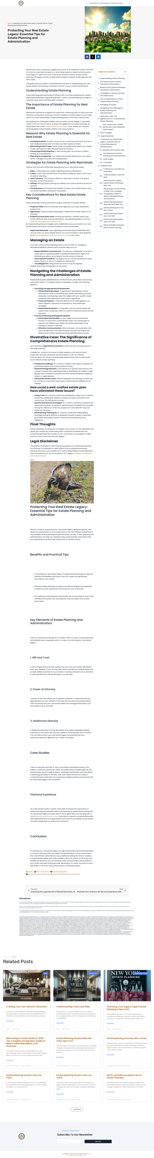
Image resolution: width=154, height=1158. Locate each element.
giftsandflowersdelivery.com (34, 916)
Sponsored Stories (59, 872)
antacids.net (44, 920)
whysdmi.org (115, 923)
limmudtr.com (56, 931)
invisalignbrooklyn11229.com (128, 929)
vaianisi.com (112, 925)
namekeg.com (22, 919)
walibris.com (36, 931)
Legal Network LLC (84, 1154)
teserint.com (52, 930)
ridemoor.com (126, 924)
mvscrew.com (56, 920)
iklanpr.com (105, 918)
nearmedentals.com (29, 929)
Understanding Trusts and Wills (114, 176)
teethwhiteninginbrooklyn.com (50, 928)
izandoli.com (53, 933)
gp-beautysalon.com (41, 926)
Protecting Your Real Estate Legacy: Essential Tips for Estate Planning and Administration (111, 143)
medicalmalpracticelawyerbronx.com (70, 921)
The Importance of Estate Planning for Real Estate (110, 82)
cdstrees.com (129, 934)
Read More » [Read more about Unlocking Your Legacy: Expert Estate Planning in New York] (111, 1023)
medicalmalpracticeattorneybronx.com (123, 920)
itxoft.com (26, 935)
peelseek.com (127, 933)
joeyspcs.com (42, 929)
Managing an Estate (108, 105)
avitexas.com (95, 924)
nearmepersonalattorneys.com (38, 928)
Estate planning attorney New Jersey (114, 209)
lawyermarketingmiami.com (88, 921)
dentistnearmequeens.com (98, 923)
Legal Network (82, 1155)
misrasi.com (87, 920)
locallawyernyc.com (49, 929)
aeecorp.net (21, 916)
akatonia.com (97, 926)
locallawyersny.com (35, 930)
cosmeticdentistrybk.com (54, 918)
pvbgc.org (85, 933)
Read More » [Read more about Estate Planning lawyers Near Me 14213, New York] (60, 1057)
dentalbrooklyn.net (23, 924)
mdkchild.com (54, 916)
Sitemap (70, 1155)
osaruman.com (22, 923)
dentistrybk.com (86, 926)
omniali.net (93, 919)
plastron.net (48, 923)
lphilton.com (128, 921)
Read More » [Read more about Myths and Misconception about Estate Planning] (111, 1092)
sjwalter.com (130, 923)
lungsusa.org (62, 931)
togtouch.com (89, 925)
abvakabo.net (94, 916)
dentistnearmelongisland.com (62, 928)
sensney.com (77, 918)
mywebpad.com (50, 920)
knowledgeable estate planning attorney (52, 235)
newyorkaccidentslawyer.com (76, 931)
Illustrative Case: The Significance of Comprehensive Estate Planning (112, 118)
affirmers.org (79, 933)
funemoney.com (41, 933)
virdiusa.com (60, 921)
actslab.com (100, 918)
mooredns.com (22, 926)
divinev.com (80, 921)
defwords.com (32, 921)
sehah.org (97, 933)
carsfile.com (106, 928)
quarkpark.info (100, 934)
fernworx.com (62, 919)
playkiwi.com (84, 929)
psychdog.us (64, 926)
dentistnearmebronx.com (24, 921)
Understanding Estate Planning (112, 78)
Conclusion (107, 162)
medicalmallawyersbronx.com (114, 921)
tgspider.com (22, 920)
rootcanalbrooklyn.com (75, 925)
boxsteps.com (53, 926)
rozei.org (67, 919)
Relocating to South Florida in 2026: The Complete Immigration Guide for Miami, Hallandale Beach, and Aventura (114, 194)
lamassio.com (22, 933)
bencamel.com (79, 929)
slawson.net (41, 918)
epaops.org (112, 933)
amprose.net (44, 921)
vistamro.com (51, 934)
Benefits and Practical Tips (113, 150)
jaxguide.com (28, 923)
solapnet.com (112, 928)
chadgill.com (48, 916)
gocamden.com (38, 921)
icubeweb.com (56, 929)
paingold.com (106, 934)
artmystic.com (90, 934)
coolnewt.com (70, 933)
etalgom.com (48, 924)
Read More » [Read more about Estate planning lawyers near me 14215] (60, 1094)
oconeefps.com (60, 916)
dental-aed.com (112, 920)
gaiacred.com (58, 930)
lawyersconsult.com (73, 934)
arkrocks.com (45, 931)
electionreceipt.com (114, 931)
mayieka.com (126, 918)
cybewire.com (118, 925)
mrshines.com (82, 923)
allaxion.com (122, 921)
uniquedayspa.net (44, 934)
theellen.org (72, 924)
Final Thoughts (106, 133)
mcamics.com (49, 921)
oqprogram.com (123, 916)
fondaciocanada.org (97, 929)
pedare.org (78, 916)
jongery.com (115, 918)
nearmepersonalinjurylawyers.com (101, 921)
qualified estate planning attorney (44, 816)
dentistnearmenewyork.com (30, 926)
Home (10, 23)
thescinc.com (72, 918)
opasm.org (126, 931)
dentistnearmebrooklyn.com (124, 926)
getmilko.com (112, 930)
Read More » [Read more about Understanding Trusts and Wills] (60, 1023)
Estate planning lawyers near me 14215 (113, 220)
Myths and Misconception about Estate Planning (114, 226)
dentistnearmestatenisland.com (57, 923)
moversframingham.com (73, 928)
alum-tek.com (101, 920)
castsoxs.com (114, 924)
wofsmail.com (29, 924)
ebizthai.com (101, 924)
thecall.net (33, 923)
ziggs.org (39, 934)
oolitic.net (97, 919)
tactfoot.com (111, 934)
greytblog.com (86, 931)
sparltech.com (31, 935)
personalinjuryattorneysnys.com (31, 933)
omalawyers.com (41, 924)
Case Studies (108, 159)
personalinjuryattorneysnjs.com (46, 925)
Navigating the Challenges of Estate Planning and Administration (111, 110)
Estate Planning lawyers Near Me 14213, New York (113, 203)
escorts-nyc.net (36, 925)
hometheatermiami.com (119, 933)
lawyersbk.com (107, 925)
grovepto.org (79, 934)
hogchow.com (130, 916)
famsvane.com (22, 928)
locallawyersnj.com (94, 920)
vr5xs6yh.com (120, 924)
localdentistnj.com (72, 916)
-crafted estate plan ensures (56, 126)
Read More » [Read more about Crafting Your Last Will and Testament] (10, 1021)
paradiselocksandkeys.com (98, 928)
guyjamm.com (95, 918)
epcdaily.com (95, 925)
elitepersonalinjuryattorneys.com (112, 926)
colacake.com (90, 928)
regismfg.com (73, 929)
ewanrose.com (65, 934)
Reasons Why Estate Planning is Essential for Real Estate (112, 88)
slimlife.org (101, 919)
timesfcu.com (100, 925)
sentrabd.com (106, 919)
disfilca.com (84, 934)
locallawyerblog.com (75, 920)
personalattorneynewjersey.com (103, 916)
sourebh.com (124, 919)
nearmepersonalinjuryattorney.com (26, 931)
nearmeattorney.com (89, 923)
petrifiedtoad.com (118, 919)
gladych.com (112, 919)
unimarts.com (82, 920)
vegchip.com (65, 916)
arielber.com (92, 926)
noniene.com (77, 919)
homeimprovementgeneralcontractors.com (79, 930)
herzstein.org (71, 919)
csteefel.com (117, 916)
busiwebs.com (64, 933)
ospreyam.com (39, 920)
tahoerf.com (132, 918)
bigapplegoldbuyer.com (66, 930)
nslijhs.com (130, 919)
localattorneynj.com (91, 933)
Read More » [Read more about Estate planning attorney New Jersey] (111, 1055)
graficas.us (112, 916)
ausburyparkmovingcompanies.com (122, 928)
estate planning (34, 874)
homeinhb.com (36, 929)
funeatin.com (95, 930)
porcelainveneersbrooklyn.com (86, 918)
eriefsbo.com (47, 930)
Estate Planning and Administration (56, 874)
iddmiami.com (123, 934)
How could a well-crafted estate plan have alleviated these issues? (114, 127)
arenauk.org (88, 919)
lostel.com (21, 935)
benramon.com (47, 933)
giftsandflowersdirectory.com (127, 925)
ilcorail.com (103, 926)
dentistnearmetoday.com (64, 918)
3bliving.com (59, 926)
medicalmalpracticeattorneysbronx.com (102, 931)
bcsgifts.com (43, 923)
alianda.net (26, 916)
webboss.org (55, 921)
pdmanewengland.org (58, 934)
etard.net (40, 931)
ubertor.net (106, 920)
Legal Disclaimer (107, 136)
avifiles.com (62, 929)
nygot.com (35, 934)
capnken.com (43, 916)
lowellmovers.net (62, 920)
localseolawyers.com (108, 923)
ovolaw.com (91, 931)
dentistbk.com (67, 929)
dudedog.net (110, 918)
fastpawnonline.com (56, 925)
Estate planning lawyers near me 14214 (113, 214)
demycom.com (32, 920)
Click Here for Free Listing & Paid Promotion (106, 3)
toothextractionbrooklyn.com (25, 930)
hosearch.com (90, 929)
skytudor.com (28, 919)
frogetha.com (121, 918)
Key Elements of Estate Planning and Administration (114, 154)
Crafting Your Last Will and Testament (113, 170)
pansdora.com (51, 931)
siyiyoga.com (106, 930)
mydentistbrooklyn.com (82, 928)
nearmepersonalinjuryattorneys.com (116, 929)
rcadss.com (130, 931)
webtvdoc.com (83, 919)
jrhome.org (75, 933)
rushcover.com (83, 916)
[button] (87, 57)
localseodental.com (108, 924)
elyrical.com (39, 919)
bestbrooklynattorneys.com (73, 923)
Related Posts (106, 166)
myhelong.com (118, 930)
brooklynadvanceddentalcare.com (26, 925)
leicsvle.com (58, 933)
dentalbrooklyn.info (89, 924)
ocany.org (95, 934)
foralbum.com (69, 926)
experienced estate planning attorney (45, 221)
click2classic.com (104, 929)
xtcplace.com (101, 933)
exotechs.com (35, 918)
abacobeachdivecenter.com (47, 919)
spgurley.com (35, 924)
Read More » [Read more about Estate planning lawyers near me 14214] (10, 1092)
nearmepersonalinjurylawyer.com (26, 918)
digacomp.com (34, 919)
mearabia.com (83, 925)
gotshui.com (68, 920)
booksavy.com (82, 924)
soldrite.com (101, 930)
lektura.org (27, 920)
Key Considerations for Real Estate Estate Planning (111, 100)
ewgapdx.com (66, 924)
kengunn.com (46, 918)
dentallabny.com (28, 928)
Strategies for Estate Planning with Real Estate (112, 94)
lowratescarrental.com (122, 923)
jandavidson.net (22, 934)
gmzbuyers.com (54, 924)
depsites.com (120, 931)
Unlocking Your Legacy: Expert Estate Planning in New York (114, 183)
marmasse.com (117, 934)
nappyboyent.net (29, 934)
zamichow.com (57, 919)
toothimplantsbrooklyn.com (65, 925)
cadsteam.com (61, 924)
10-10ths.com (89, 916)
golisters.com (67, 931)
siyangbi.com (42, 930)
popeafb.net (65, 923)
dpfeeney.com (22, 929)
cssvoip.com (37, 923)
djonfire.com (107, 933)
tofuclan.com (90, 930)
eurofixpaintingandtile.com (78, 926)
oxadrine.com (48, 926)
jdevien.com (76, 924)
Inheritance (75, 874)
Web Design (76, 1155)
